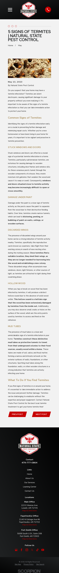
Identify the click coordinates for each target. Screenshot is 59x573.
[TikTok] (37, 550)
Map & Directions (29, 510)
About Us (29, 478)
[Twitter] (32, 550)
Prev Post (17, 414)
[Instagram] (26, 550)
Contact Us (29, 491)
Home (29, 474)
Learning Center (29, 486)
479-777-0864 (29, 462)
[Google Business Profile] (16, 550)
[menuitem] (18, 564)
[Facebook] (21, 550)
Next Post (41, 414)
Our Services (29, 482)
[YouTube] (42, 550)
